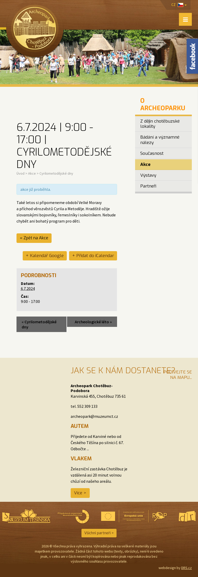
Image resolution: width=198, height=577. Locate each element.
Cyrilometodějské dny (39, 324)
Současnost (151, 153)
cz (179, 5)
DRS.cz (186, 567)
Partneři (148, 186)
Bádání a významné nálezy (159, 139)
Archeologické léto (93, 321)
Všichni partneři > (99, 533)
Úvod (20, 173)
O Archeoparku (162, 104)
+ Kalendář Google (45, 256)
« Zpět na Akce (34, 238)
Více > (80, 493)
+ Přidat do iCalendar (93, 256)
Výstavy (148, 175)
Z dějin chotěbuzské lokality (160, 123)
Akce (32, 173)
